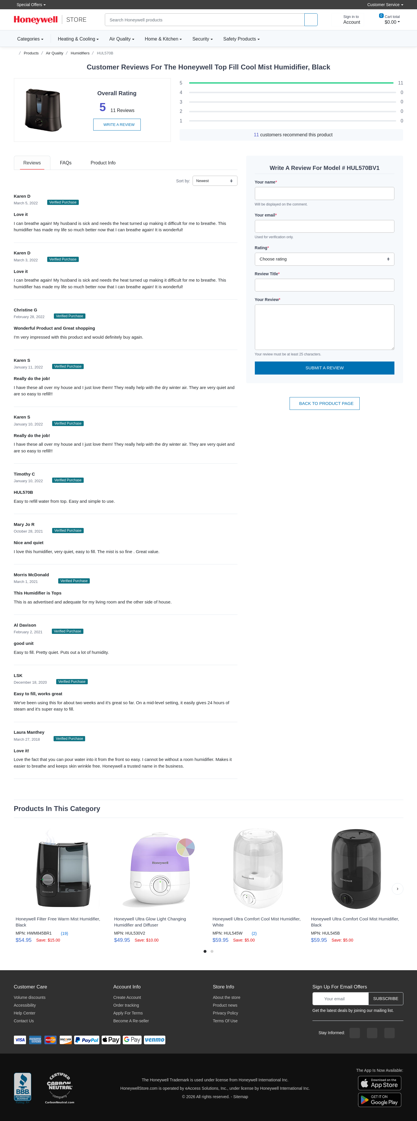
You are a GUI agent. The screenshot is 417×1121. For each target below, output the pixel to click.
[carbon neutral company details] (59, 1089)
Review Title (267, 273)
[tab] (32, 163)
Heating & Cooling (76, 38)
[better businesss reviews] (22, 1089)
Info (103, 162)
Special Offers (28, 4)
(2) (251, 933)
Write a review (117, 124)
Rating (262, 247)
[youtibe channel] (389, 1033)
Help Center (25, 1013)
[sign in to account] (348, 19)
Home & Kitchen (161, 38)
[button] (397, 889)
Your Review (267, 299)
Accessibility (25, 1005)
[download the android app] (379, 1099)
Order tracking (126, 1005)
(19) (61, 933)
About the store (226, 997)
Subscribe (385, 998)
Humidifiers (80, 53)
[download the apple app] (379, 1082)
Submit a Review (325, 367)
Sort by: (183, 181)
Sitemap (240, 1096)
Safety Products (239, 38)
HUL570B (105, 53)
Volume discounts (30, 997)
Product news (225, 1005)
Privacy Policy (225, 1013)
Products (31, 53)
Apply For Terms (128, 1013)
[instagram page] (372, 1033)
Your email (266, 215)
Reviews (32, 162)
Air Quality (120, 38)
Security (200, 38)
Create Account (127, 997)
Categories (27, 38)
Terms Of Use (225, 1021)
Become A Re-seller (131, 1021)
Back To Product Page (325, 403)
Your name (266, 182)
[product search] (311, 19)
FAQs (66, 162)
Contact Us (24, 1021)
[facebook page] (355, 1033)
